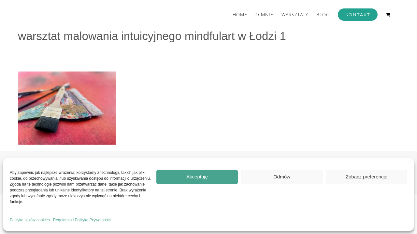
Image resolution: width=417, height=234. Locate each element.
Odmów (281, 176)
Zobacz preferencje (366, 176)
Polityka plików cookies (30, 220)
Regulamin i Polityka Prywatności (82, 220)
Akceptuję (197, 176)
